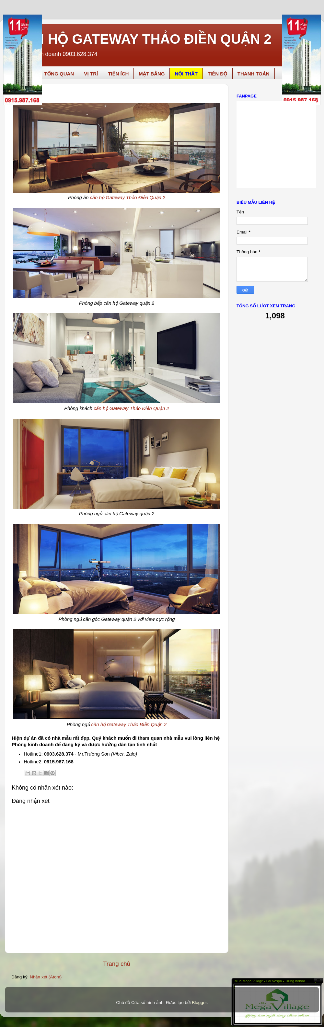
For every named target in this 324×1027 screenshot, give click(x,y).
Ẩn (318, 980)
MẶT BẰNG (152, 73)
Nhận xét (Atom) (46, 977)
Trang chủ (116, 963)
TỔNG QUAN (59, 73)
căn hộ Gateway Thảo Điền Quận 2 (128, 197)
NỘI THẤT (186, 73)
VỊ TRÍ (91, 73)
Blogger (199, 1002)
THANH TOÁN (253, 73)
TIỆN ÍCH (118, 73)
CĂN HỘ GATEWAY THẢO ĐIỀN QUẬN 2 (143, 39)
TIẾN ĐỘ (217, 73)
